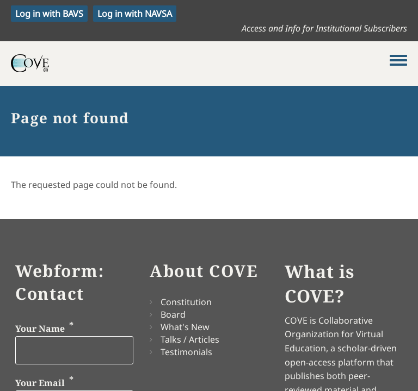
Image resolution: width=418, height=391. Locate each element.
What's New (185, 327)
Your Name (40, 329)
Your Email (40, 383)
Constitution (186, 302)
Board (173, 314)
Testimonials (186, 352)
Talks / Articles (190, 339)
